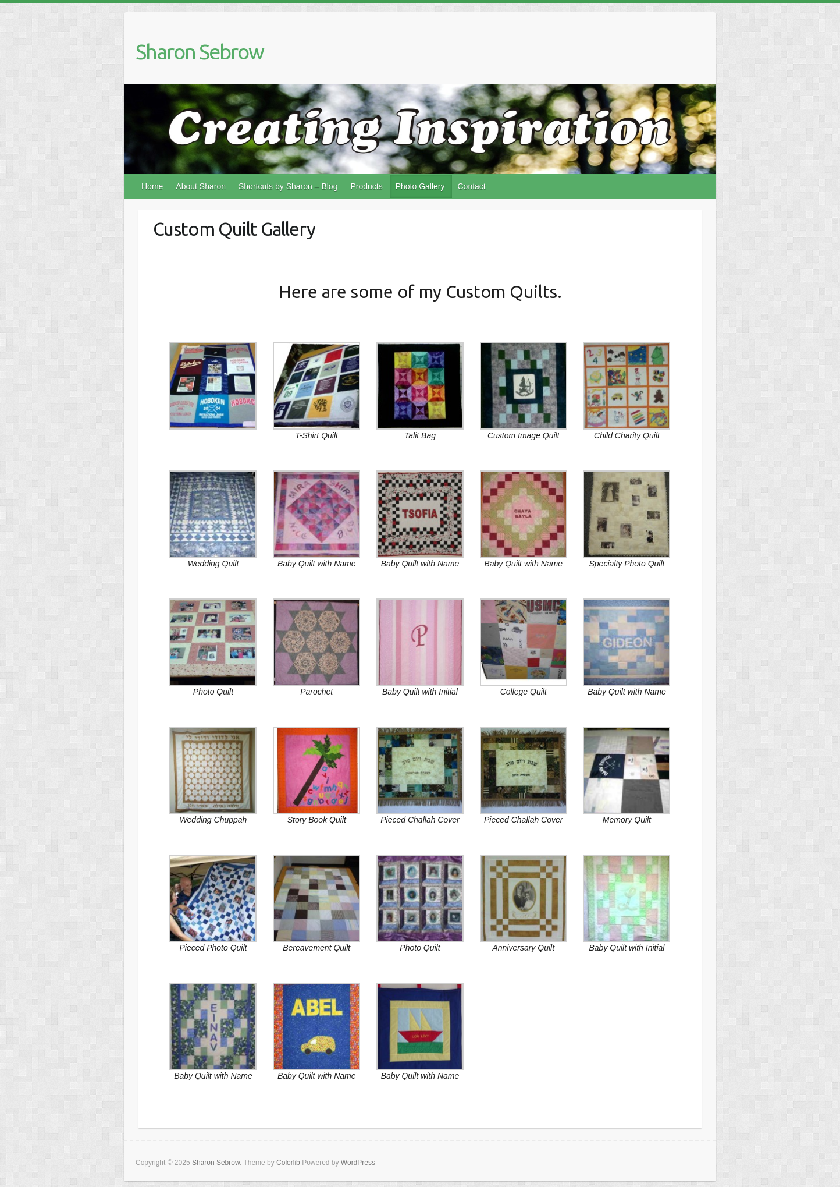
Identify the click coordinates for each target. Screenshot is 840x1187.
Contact (472, 186)
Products (366, 186)
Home (152, 186)
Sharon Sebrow (200, 51)
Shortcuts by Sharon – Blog (288, 186)
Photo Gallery (420, 186)
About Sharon (201, 186)
